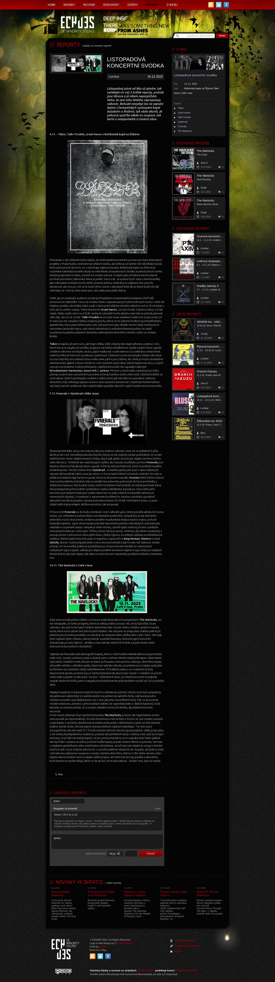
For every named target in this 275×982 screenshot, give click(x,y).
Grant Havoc (184, 112)
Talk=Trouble (184, 117)
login (178, 951)
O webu (172, 5)
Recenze (89, 5)
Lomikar (113, 76)
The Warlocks (185, 131)
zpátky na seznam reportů (97, 45)
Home (52, 5)
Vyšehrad (182, 122)
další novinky (114, 883)
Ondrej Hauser (125, 943)
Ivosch (103, 946)
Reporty (152, 5)
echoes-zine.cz (146, 970)
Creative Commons (186, 970)
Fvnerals (182, 126)
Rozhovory (111, 5)
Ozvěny (132, 5)
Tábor (181, 108)
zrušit (157, 808)
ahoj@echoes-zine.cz (187, 946)
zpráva (107, 841)
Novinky (69, 5)
